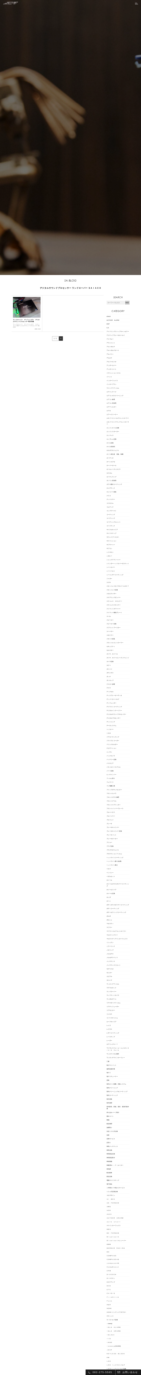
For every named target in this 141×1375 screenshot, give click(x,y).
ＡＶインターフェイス (114, 1227)
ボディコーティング (113, 910)
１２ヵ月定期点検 (112, 1193)
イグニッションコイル (114, 373)
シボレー (109, 556)
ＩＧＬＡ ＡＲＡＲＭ (114, 1333)
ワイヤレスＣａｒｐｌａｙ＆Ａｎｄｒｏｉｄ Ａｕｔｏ (118, 1050)
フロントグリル (111, 802)
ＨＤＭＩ (109, 1310)
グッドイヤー (111, 499)
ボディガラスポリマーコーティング (118, 906)
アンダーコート (111, 369)
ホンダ (109, 898)
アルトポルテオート (113, 350)
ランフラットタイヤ (113, 996)
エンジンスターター (113, 432)
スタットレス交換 (112, 590)
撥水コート (110, 1117)
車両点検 (109, 1152)
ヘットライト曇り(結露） (114, 862)
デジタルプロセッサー (114, 719)
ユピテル (109, 977)
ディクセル (110, 692)
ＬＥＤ (109, 1363)
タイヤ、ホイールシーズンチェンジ (118, 658)
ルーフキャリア (111, 1023)
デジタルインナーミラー (114, 711)
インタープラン (111, 384)
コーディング (111, 518)
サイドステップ (111, 534)
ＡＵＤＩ (109, 1216)
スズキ (109, 583)
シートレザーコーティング (115, 575)
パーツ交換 (110, 771)
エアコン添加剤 (111, 403)
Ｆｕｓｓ (109, 1303)
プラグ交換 (110, 847)
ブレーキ (109, 824)
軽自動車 (109, 1174)
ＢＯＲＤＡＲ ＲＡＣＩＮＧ (116, 1250)
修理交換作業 (111, 1070)
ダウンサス (110, 673)
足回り (109, 1144)
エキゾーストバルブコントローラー (118, 418)
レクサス (109, 1030)
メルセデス (110, 955)
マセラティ (110, 925)
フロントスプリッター (114, 805)
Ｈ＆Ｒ (109, 1306)
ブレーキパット (111, 836)
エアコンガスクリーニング (115, 395)
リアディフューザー (113, 1008)
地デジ (109, 1074)
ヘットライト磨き (112, 866)
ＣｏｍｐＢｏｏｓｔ (113, 1269)
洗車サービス (111, 1140)
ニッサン (109, 753)
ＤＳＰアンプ (111, 1284)
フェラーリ (110, 783)
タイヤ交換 (110, 662)
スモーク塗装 (111, 639)
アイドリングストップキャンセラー (118, 331)
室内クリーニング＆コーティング (117, 1093)
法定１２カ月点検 (112, 1133)
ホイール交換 (111, 894)
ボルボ (109, 917)
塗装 (108, 1081)
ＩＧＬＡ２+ (110, 1337)
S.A (108, 328)
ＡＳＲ (109, 1212)
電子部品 (109, 1186)
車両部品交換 (111, 1155)
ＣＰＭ (109, 1272)
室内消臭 (109, 1100)
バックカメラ (111, 756)
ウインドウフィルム (113, 388)
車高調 (109, 1170)
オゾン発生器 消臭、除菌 (115, 454)
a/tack (109, 316)
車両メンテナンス (112, 1148)
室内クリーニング (112, 1089)
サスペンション (111, 541)
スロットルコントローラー (115, 643)
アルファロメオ (111, 362)
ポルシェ (109, 921)
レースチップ (111, 1038)
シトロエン (110, 552)
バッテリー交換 (111, 760)
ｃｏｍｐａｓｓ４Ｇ (113, 1265)
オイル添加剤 (111, 447)
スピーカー (110, 620)
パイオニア (110, 764)
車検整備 (109, 1163)
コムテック (110, 507)
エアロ (109, 411)
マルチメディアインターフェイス (117, 940)
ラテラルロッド (111, 989)
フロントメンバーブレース (115, 809)
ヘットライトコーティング (115, 858)
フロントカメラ (111, 794)
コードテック (111, 526)
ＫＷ (108, 1359)
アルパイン (110, 354)
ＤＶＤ (109, 1287)
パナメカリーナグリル (114, 768)
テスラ (109, 688)
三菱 (108, 1063)
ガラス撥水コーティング (114, 484)
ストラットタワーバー (114, 609)
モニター (109, 974)
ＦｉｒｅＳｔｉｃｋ (113, 1299)
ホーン (109, 902)
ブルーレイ (110, 821)
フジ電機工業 (111, 787)
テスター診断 (111, 685)
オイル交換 (110, 443)
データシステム (111, 726)
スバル (109, 617)
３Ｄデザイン (111, 1197)
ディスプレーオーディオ (114, 696)
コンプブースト (111, 511)
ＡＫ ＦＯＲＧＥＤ (113, 1204)
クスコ (109, 496)
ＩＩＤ (109, 1340)
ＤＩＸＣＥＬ (111, 1280)
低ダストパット (111, 1066)
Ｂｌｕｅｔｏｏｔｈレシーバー (116, 1242)
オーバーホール (111, 465)
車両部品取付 (111, 1159)
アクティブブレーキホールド (116, 335)
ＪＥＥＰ (109, 1352)
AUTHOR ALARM (113, 320)
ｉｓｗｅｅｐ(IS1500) (114, 1348)
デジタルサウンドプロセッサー (116, 715)
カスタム (109, 473)
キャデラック (111, 488)
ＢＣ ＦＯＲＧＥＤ (113, 1235)
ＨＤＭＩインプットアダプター (116, 1314)
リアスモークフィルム (114, 1004)
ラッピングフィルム (113, 985)
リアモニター (111, 1011)
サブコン (109, 549)
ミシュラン (110, 943)
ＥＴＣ (109, 1291)
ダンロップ (110, 681)
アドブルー (110, 339)
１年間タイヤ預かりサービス (116, 1189)
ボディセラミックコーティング (116, 913)
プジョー (109, 843)
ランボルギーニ (111, 1000)
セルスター (110, 651)
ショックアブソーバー (114, 560)
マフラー (109, 928)
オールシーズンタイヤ (114, 469)
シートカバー (111, 568)
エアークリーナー (112, 414)
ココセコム (110, 503)
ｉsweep (109, 1325)
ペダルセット (111, 877)
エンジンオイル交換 (113, 428)
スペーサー (110, 632)
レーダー (109, 1042)
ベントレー (110, 873)
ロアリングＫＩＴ (112, 1045)
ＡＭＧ (109, 1208)
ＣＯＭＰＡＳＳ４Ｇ (113, 1261)
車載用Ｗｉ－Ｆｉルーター (115, 1167)
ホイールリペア (111, 891)
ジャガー (109, 579)
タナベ (109, 666)
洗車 (108, 1136)
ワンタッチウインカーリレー (116, 1059)
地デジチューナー (112, 1078)
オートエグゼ (111, 462)
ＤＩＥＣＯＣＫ (111, 1276)
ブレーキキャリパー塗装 (114, 832)
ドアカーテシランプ (113, 737)
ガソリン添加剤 (111, 481)
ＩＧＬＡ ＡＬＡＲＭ (114, 1329)
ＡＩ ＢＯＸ (111, 1201)
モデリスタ (110, 970)
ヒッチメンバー (111, 775)
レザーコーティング (113, 1034)
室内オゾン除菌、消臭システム (116, 1085)
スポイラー (110, 635)
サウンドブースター (113, 537)
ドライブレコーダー (113, 741)
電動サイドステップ (113, 1182)
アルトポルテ (111, 346)
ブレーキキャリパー (113, 828)
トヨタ (109, 734)
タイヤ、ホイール (112, 654)
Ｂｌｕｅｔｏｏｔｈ (113, 1238)
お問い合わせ (130, 1372)
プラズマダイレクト (113, 851)
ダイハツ (109, 669)
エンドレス (110, 435)
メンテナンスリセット (114, 966)
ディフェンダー (111, 704)
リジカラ (109, 1015)
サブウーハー (111, 545)
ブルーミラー (111, 817)
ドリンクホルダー (112, 745)
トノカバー (110, 730)
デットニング (111, 722)
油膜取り (109, 1129)
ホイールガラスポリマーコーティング (118, 886)
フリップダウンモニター (114, 790)
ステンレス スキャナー (114, 601)
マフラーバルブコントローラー (116, 932)
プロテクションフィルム (114, 855)
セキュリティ (111, 647)
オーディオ (110, 458)
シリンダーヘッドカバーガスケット (118, 564)
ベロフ (109, 870)
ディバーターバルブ (113, 700)
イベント (109, 377)
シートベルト (111, 571)
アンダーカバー (111, 365)
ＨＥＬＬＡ (110, 1318)
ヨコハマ (109, 981)
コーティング (111, 515)
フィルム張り (111, 779)
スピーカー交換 (111, 624)
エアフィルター (111, 407)
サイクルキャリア (112, 530)
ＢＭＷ (109, 1246)
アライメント (111, 343)
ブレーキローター (112, 839)
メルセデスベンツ (112, 959)
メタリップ (110, 951)
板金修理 (109, 1125)
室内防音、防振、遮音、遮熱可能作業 (118, 1109)
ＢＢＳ (109, 1231)
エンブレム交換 (111, 439)
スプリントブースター (114, 628)
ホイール (109, 881)
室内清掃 (109, 1104)
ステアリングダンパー (114, 598)
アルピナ (109, 358)
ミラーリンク (111, 947)
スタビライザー (111, 594)
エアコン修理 (111, 399)
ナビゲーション (111, 749)
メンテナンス (111, 962)
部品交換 (109, 1178)
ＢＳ (108, 1253)
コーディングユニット (114, 522)
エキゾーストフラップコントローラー (118, 423)
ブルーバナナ (111, 813)
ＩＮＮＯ (109, 1344)
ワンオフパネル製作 (113, 1055)
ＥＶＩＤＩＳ (111, 1295)
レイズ (109, 1027)
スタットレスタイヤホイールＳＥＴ (118, 586)
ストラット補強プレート (114, 613)
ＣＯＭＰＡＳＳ (111, 1257)
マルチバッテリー (112, 936)
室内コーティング (112, 1097)
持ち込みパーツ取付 (113, 1114)
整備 (108, 1121)
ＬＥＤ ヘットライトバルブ (116, 1367)
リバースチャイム (112, 1019)
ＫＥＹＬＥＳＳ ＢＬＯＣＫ (116, 1355)
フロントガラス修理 (113, 798)
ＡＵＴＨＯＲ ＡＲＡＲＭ (115, 1219)
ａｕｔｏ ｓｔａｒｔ (114, 1223)
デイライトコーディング (114, 707)
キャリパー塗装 (111, 492)
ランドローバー (111, 993)
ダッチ (109, 677)
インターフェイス (112, 380)
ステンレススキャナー (114, 605)
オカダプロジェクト (113, 450)
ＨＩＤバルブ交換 (112, 1322)
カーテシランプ (111, 477)
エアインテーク (111, 392)
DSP (108, 324)
